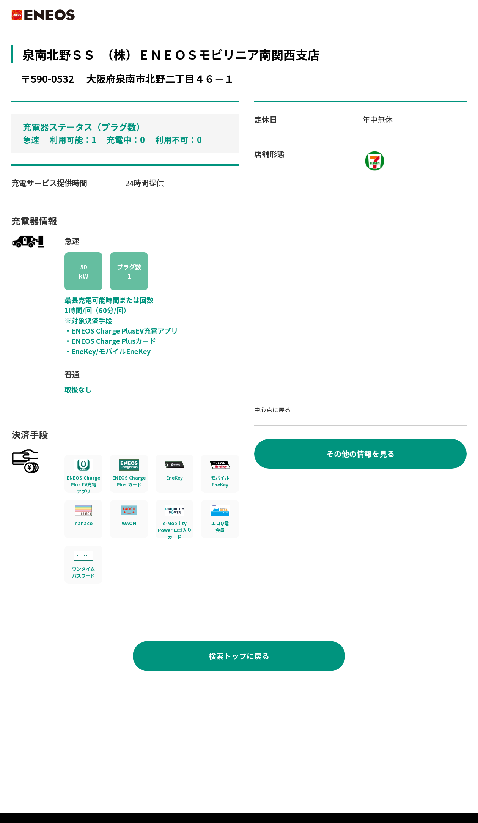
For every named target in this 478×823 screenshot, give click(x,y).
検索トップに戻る (239, 655)
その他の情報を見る (360, 453)
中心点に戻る (272, 409)
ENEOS (43, 14)
